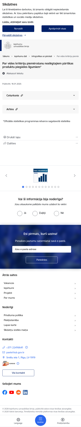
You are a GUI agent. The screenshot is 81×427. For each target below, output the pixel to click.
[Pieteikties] (42, 260)
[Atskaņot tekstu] (15, 73)
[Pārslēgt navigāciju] (40, 420)
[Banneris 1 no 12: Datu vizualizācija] (40, 175)
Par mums (9, 297)
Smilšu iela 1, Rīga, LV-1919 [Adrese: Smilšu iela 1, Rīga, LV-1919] (20, 357)
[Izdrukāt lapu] (40, 137)
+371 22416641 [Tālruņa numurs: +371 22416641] (14, 347)
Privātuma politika (13, 315)
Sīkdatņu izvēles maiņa (16, 329)
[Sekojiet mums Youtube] (11, 392)
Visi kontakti (18, 372)
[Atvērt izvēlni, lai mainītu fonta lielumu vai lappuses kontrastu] (62, 421)
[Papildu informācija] (26, 347)
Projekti (8, 292)
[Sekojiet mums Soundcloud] (18, 392)
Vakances (9, 283)
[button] (21, 95)
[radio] (21, 213)
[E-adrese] (8, 363)
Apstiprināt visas (57, 28)
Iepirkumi (9, 287)
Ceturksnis (15, 95)
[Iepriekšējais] (6, 175)
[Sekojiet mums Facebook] (4, 392)
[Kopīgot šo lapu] (40, 143)
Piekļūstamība (11, 320)
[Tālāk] (74, 175)
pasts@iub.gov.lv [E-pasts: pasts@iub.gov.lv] (15, 352)
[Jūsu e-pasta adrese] (41, 249)
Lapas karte (10, 325)
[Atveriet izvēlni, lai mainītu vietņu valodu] (18, 421)
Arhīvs (12, 109)
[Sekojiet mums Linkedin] (25, 392)
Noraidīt (18, 28)
